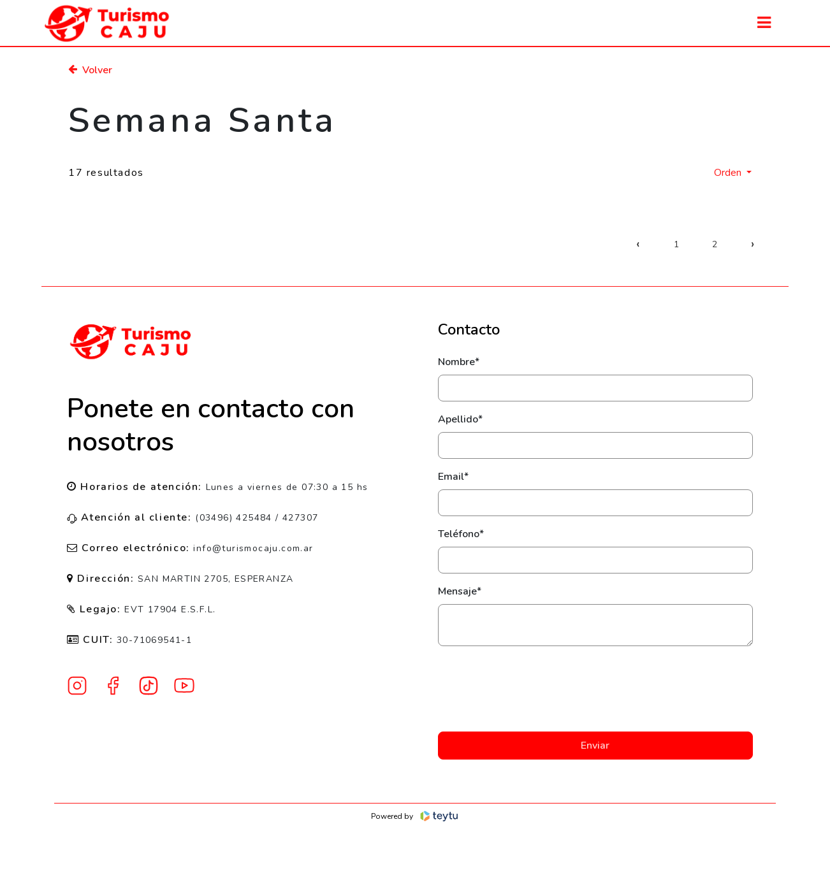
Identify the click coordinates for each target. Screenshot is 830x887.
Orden (729, 173)
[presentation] (595, 689)
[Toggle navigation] (764, 22)
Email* (453, 477)
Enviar (595, 746)
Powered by (415, 816)
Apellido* (460, 419)
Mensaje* (459, 591)
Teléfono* (461, 534)
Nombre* (458, 362)
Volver (90, 70)
